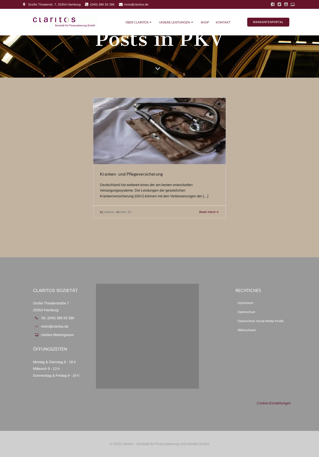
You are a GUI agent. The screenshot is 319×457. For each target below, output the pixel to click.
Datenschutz (246, 312)
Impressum (245, 303)
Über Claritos (138, 22)
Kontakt (223, 22)
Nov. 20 (126, 212)
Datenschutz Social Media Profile (261, 321)
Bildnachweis (247, 330)
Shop (205, 22)
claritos (109, 212)
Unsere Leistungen (176, 22)
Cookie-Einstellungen (274, 403)
